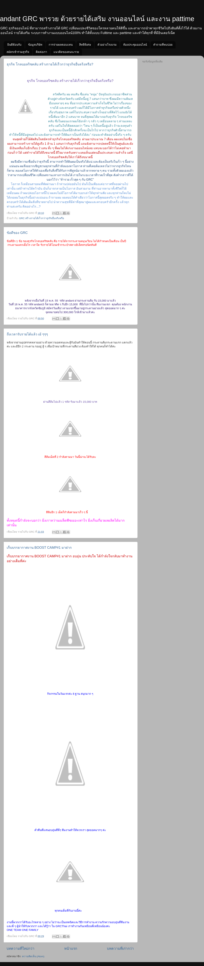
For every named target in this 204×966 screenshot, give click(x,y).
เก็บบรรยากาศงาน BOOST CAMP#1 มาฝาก (39, 547)
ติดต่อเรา (41, 51)
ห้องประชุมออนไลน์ (135, 44)
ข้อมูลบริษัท (35, 44)
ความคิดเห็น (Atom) (33, 956)
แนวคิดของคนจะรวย (66, 51)
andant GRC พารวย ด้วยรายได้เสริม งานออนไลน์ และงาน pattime (97, 19)
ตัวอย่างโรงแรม (107, 44)
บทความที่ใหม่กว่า (20, 948)
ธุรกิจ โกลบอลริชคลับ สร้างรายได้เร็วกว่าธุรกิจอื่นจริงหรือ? (50, 64)
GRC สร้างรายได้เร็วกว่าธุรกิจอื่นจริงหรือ (41, 218)
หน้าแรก (70, 948)
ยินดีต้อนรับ (14, 44)
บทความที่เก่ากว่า (120, 948)
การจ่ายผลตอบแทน (61, 44)
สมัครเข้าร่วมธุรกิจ (18, 51)
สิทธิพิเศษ (85, 44)
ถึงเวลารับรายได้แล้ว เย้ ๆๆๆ (27, 334)
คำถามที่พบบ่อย (163, 44)
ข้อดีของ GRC (17, 233)
